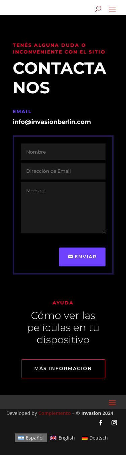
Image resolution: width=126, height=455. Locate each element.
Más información (63, 368)
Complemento (54, 413)
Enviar (86, 257)
